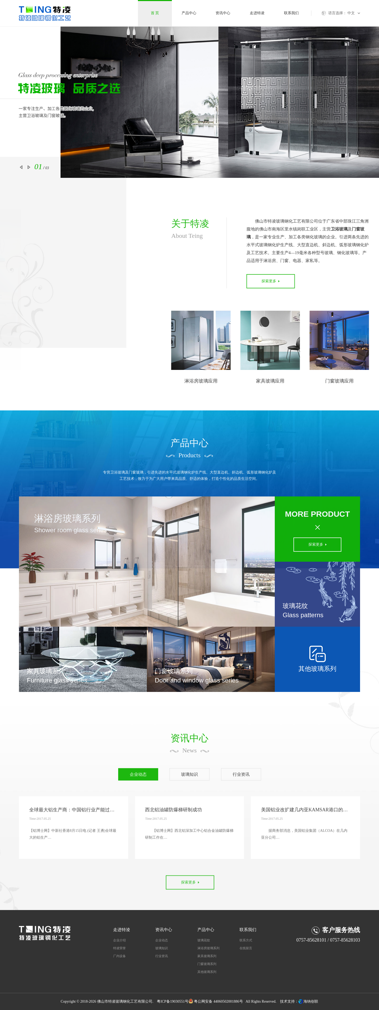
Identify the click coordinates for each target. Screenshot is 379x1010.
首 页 (155, 13)
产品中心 (189, 13)
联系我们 (291, 13)
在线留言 (246, 948)
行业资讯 (161, 956)
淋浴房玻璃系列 (208, 948)
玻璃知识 (161, 948)
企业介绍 (119, 940)
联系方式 (246, 940)
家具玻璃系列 (206, 956)
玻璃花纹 (203, 940)
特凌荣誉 (119, 948)
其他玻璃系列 (206, 972)
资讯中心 (223, 13)
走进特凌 (257, 13)
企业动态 (161, 940)
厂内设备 (119, 956)
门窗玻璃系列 (206, 964)
